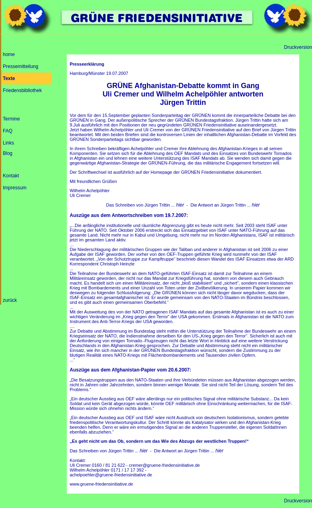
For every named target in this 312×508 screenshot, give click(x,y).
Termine (11, 119)
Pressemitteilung (20, 66)
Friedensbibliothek (22, 90)
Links (8, 143)
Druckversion (298, 47)
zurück (10, 300)
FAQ (7, 131)
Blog (7, 153)
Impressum (14, 188)
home (9, 54)
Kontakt (11, 176)
